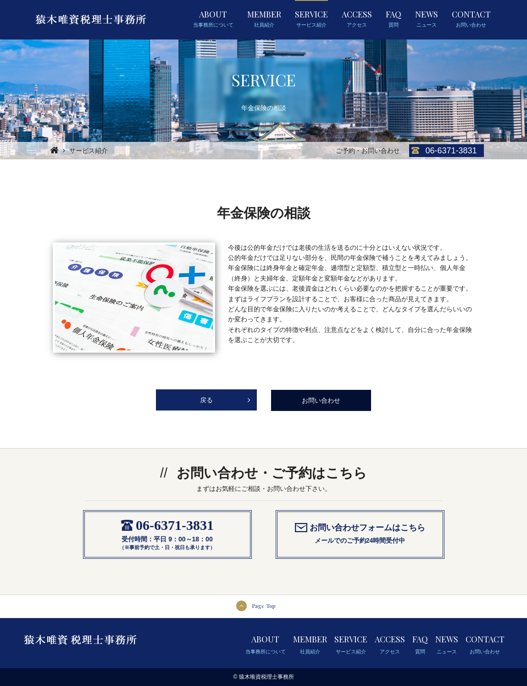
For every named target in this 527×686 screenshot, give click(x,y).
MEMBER (264, 19)
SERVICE (311, 19)
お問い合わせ (321, 400)
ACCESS (357, 19)
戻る (225, 396)
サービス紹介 (88, 150)
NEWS (426, 19)
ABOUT (213, 19)
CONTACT (471, 19)
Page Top (264, 605)
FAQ (393, 19)
